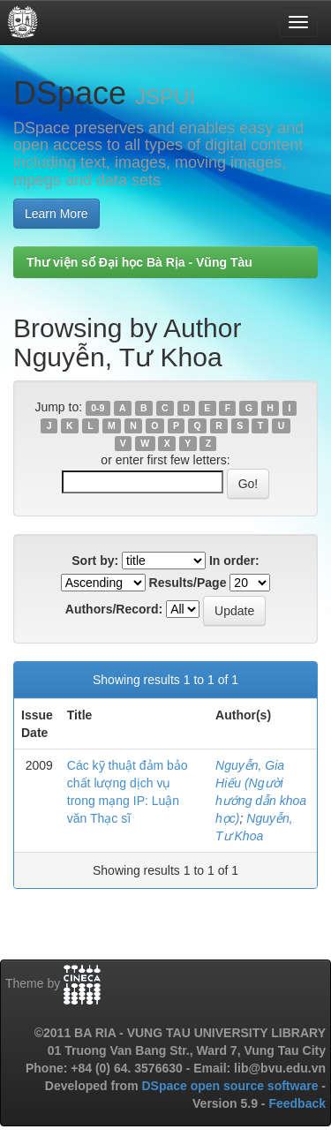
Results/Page (188, 583)
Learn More (56, 214)
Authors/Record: (113, 609)
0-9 (97, 408)
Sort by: (94, 560)
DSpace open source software (231, 1086)
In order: (234, 560)
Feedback (297, 1103)
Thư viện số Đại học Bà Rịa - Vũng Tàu (139, 262)
